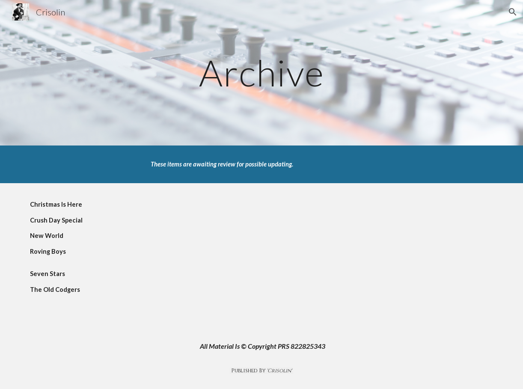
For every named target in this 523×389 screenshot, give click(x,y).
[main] (261, 72)
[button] (512, 12)
